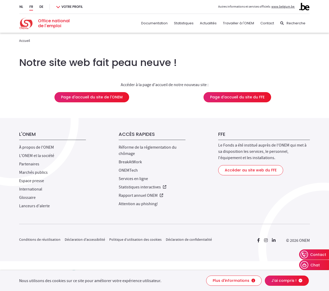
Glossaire (27, 197)
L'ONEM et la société (36, 155)
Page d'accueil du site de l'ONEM (92, 97)
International (30, 189)
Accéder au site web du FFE (251, 170)
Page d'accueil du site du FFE (237, 97)
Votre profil (72, 6)
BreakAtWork (130, 162)
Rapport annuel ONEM (141, 195)
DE (41, 6)
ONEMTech (128, 170)
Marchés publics (33, 172)
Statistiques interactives (142, 187)
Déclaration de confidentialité (189, 239)
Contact (267, 23)
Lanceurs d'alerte (34, 206)
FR (31, 6)
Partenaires (29, 164)
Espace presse (31, 180)
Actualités (208, 23)
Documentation (154, 23)
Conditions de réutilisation (40, 239)
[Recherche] (292, 23)
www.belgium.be (290, 6)
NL (21, 6)
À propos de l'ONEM (36, 147)
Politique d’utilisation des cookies (135, 239)
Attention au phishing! (138, 203)
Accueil (24, 40)
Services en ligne (133, 178)
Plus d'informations (234, 280)
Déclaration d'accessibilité (85, 239)
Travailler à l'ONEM (238, 23)
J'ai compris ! (286, 280)
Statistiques (184, 23)
